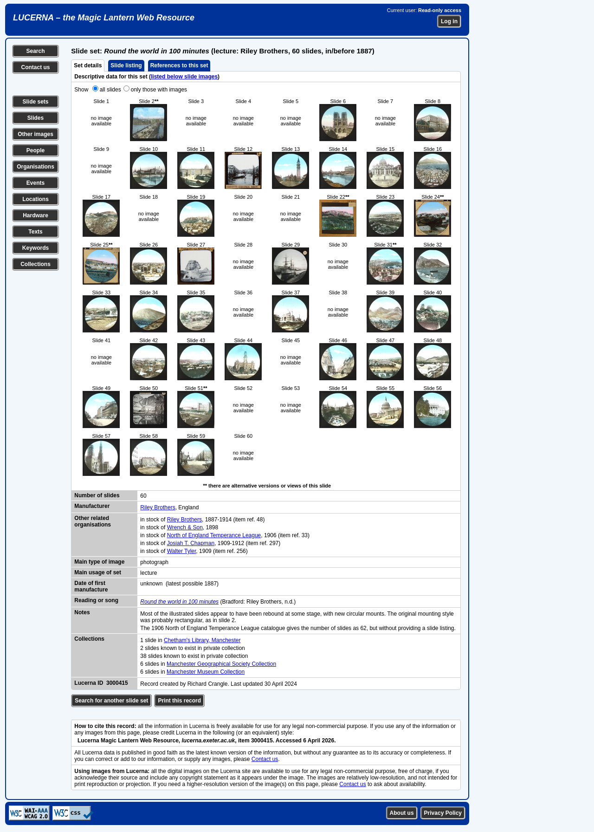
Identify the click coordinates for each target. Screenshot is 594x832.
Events (35, 183)
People (35, 150)
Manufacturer (92, 506)
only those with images (159, 89)
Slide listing (126, 65)
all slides (110, 89)
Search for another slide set (111, 700)
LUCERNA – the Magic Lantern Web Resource (103, 17)
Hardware (35, 215)
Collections (35, 264)
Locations (35, 199)
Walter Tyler (181, 551)
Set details (88, 65)
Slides (35, 118)
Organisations (35, 166)
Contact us (35, 67)
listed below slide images (184, 76)
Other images (35, 134)
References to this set (179, 65)
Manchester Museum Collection (206, 672)
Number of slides (96, 495)
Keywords (35, 248)
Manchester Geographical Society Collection (221, 664)
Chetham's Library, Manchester (202, 640)
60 (143, 496)
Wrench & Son (185, 527)
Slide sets (35, 101)
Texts (35, 231)
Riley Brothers (157, 507)
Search (35, 51)
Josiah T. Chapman (191, 543)
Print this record (179, 700)
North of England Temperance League (214, 535)
